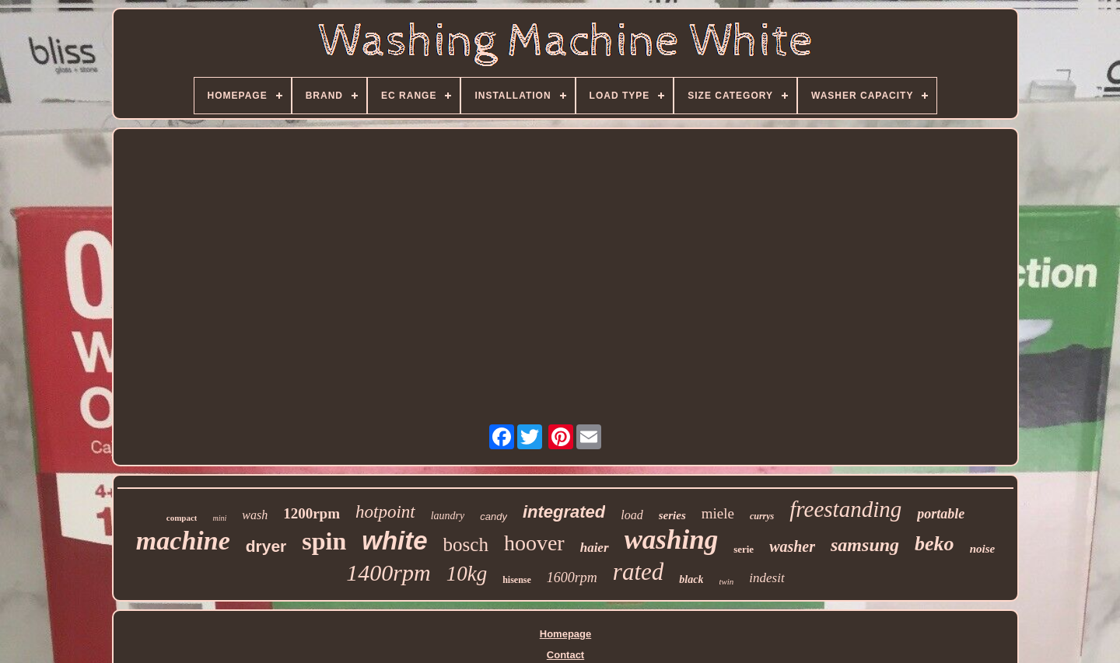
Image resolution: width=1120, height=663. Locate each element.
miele (718, 513)
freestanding (845, 509)
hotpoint (385, 512)
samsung (865, 545)
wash (255, 515)
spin (324, 541)
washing (672, 540)
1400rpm (388, 572)
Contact (565, 655)
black (691, 579)
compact (182, 517)
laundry (448, 516)
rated (638, 571)
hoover (534, 543)
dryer (266, 546)
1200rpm (311, 513)
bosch (465, 544)
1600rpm (572, 577)
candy (493, 516)
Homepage (565, 634)
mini (219, 518)
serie (743, 549)
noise (983, 549)
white (394, 540)
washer (792, 546)
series (672, 515)
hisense (516, 579)
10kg (466, 573)
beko (934, 543)
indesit (766, 578)
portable (940, 514)
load (631, 515)
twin (726, 581)
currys (762, 516)
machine (183, 540)
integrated (564, 512)
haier (594, 547)
